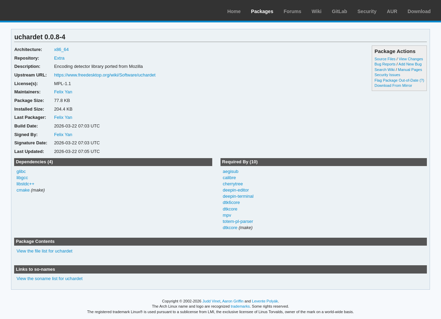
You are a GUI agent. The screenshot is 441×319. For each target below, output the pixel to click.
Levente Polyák (265, 301)
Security (367, 11)
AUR (392, 11)
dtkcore (230, 209)
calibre (229, 177)
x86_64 (61, 49)
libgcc (22, 177)
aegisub (230, 171)
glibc (21, 171)
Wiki (317, 11)
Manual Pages (410, 70)
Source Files (385, 59)
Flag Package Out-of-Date (397, 80)
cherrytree (233, 183)
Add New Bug (410, 64)
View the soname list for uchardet (50, 278)
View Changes (411, 59)
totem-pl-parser (238, 221)
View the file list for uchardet (44, 251)
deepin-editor (236, 190)
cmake (23, 190)
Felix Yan (63, 91)
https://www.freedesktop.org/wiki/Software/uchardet (104, 75)
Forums (292, 11)
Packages (262, 11)
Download (419, 11)
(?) (422, 80)
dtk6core (231, 202)
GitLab (339, 11)
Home (234, 11)
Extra (59, 58)
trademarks (240, 306)
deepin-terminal (238, 196)
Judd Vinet (211, 301)
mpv (227, 215)
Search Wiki (385, 70)
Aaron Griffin (233, 301)
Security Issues (387, 75)
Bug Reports (385, 64)
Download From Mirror (393, 85)
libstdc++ (25, 183)
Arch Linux (38, 10)
